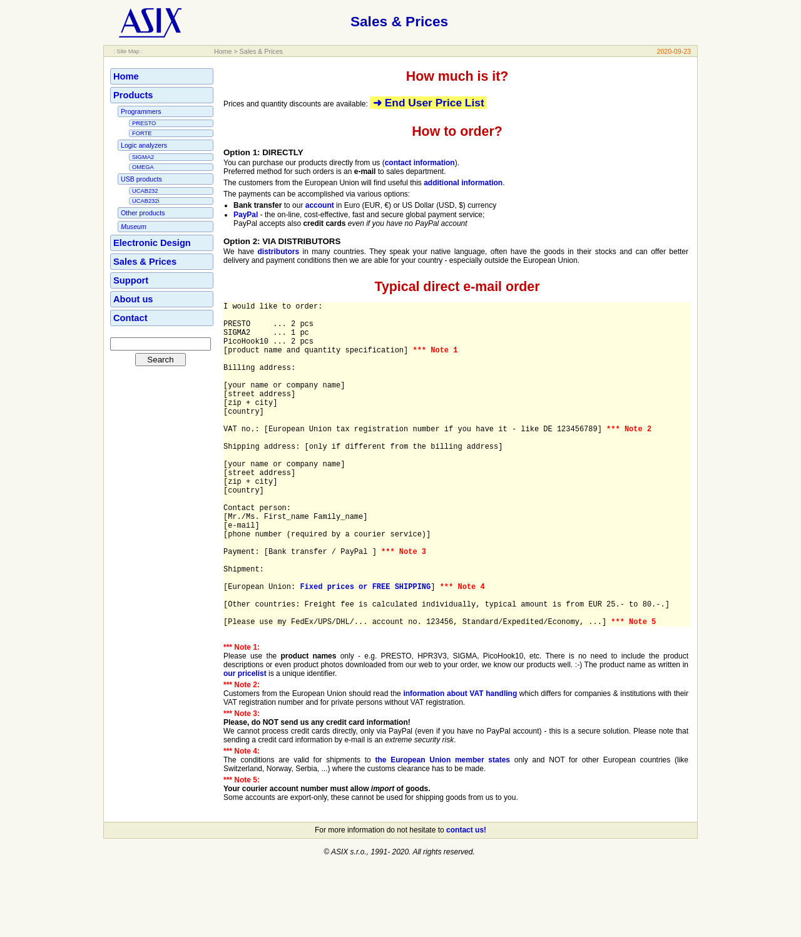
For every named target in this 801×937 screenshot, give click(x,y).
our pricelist (245, 743)
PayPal (245, 214)
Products (133, 95)
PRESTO (144, 123)
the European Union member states (442, 829)
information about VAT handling (460, 763)
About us (133, 299)
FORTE (141, 133)
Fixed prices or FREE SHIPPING (365, 648)
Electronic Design (152, 243)
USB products (141, 179)
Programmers (141, 111)
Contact (130, 318)
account (319, 205)
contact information (420, 162)
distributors (279, 251)
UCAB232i (146, 201)
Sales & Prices (261, 51)
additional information (463, 182)
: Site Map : (128, 51)
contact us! (466, 899)
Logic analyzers (144, 145)
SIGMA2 (143, 157)
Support (130, 280)
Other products (143, 213)
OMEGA (143, 167)
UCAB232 (145, 191)
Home (223, 51)
